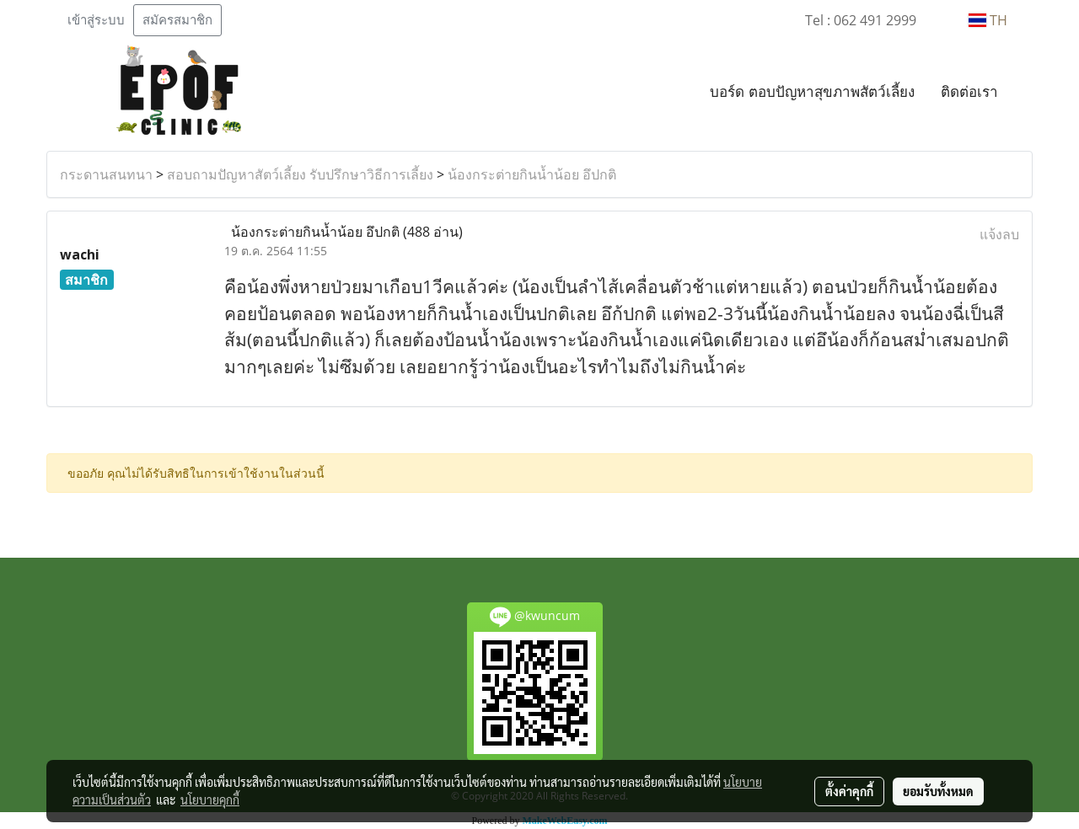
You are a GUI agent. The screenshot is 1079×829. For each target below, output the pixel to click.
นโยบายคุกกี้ (209, 799)
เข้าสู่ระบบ (96, 20)
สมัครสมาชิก (177, 20)
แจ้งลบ (999, 234)
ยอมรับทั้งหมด (938, 791)
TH (988, 20)
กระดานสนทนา (106, 174)
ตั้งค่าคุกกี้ (849, 791)
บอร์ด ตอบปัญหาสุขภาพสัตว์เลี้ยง (812, 91)
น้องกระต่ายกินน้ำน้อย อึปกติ (532, 174)
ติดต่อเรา (969, 91)
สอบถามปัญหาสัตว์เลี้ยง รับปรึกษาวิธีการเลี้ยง (300, 174)
